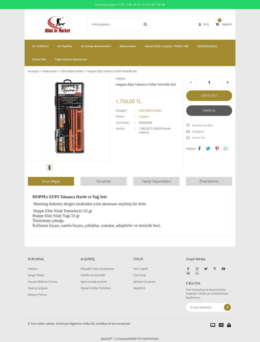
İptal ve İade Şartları (94, 282)
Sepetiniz (139, 288)
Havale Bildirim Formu (43, 282)
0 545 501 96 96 (154, 4)
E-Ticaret (121, 339)
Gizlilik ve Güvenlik (93, 275)
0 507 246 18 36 (129, 4)
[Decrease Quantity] (190, 82)
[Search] (112, 24)
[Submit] (227, 307)
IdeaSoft (106, 339)
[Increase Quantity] (227, 82)
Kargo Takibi (36, 275)
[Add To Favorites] (209, 126)
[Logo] (51, 24)
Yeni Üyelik (140, 269)
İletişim (33, 269)
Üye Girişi (139, 275)
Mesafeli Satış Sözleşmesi (97, 269)
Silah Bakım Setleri (150, 110)
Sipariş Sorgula (38, 288)
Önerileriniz (209, 181)
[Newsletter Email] (209, 307)
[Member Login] (204, 24)
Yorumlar (103, 181)
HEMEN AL (209, 110)
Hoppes (120, 78)
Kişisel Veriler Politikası (96, 288)
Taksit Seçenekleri (156, 181)
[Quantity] (209, 82)
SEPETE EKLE (209, 95)
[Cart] (223, 24)
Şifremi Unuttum (144, 282)
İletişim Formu (37, 295)
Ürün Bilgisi (51, 181)
